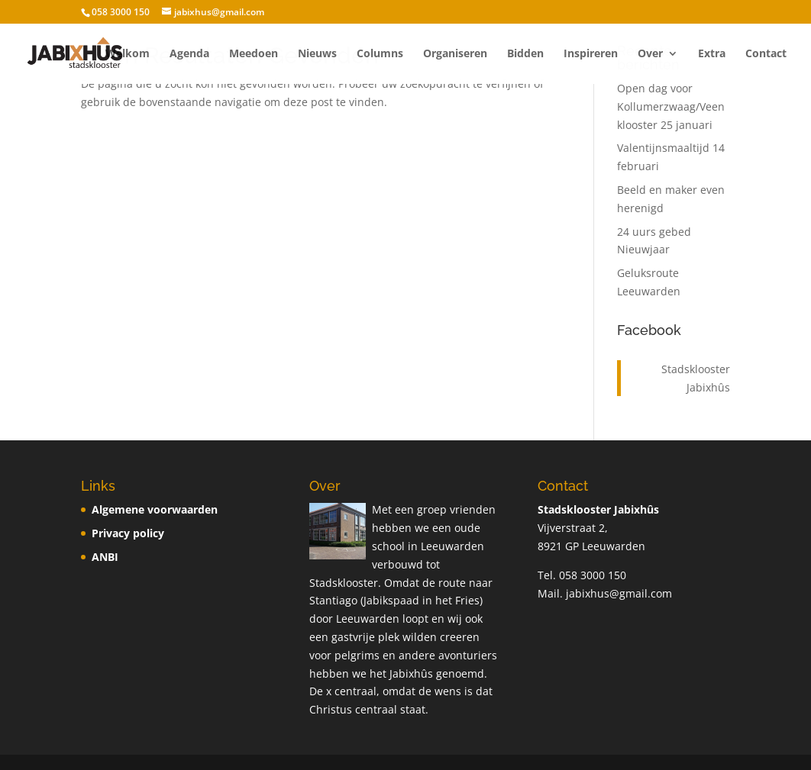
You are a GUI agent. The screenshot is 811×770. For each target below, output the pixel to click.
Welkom (127, 54)
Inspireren (591, 54)
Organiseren (455, 54)
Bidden (525, 54)
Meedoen (253, 54)
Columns (380, 54)
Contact (766, 54)
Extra (711, 54)
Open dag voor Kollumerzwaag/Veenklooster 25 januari (671, 106)
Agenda (189, 54)
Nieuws (317, 54)
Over (650, 54)
